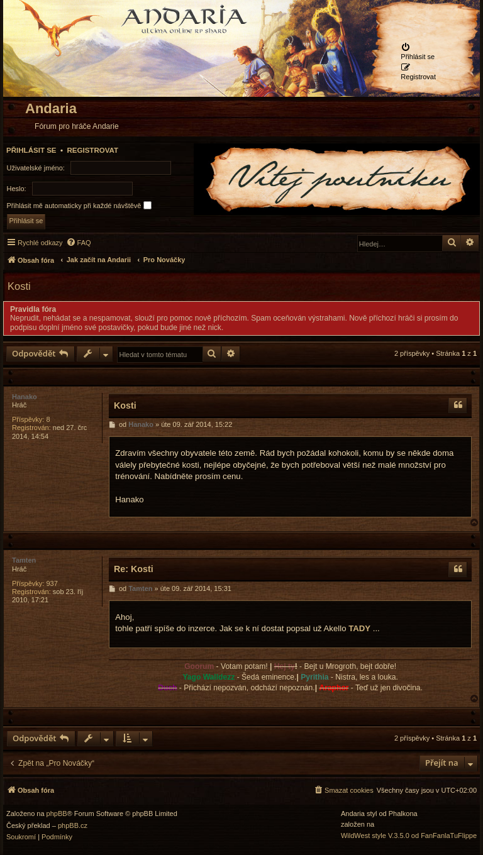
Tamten (24, 560)
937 (51, 583)
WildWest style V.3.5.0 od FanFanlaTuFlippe (409, 836)
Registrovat (92, 150)
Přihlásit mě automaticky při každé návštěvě (79, 205)
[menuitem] (418, 51)
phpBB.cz (72, 826)
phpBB (57, 814)
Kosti (19, 286)
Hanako (24, 396)
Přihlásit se (31, 150)
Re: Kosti (133, 569)
